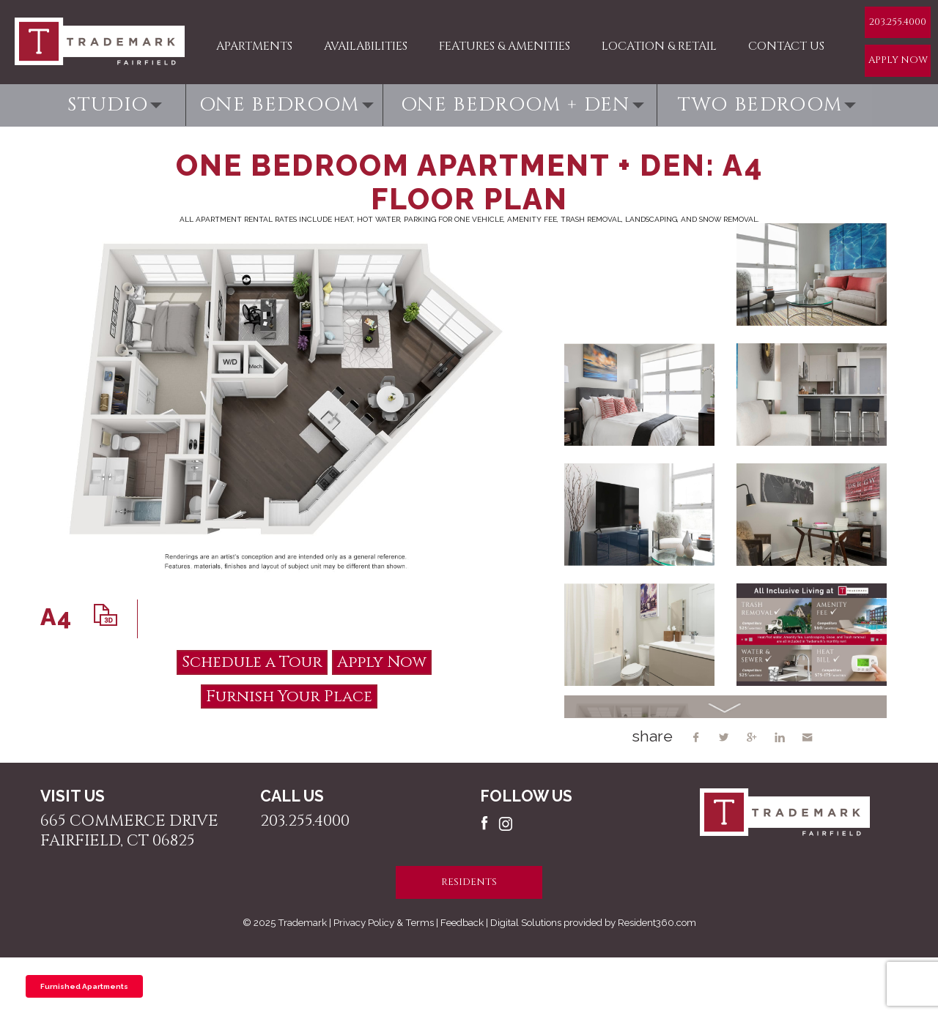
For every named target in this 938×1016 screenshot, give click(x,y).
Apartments (254, 46)
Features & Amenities (504, 46)
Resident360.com (657, 922)
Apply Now (898, 60)
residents (469, 882)
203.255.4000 (897, 22)
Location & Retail (659, 46)
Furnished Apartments (84, 986)
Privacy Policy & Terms (383, 922)
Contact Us (786, 46)
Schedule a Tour (252, 662)
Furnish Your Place (289, 696)
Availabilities (365, 46)
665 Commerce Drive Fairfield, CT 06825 (129, 830)
